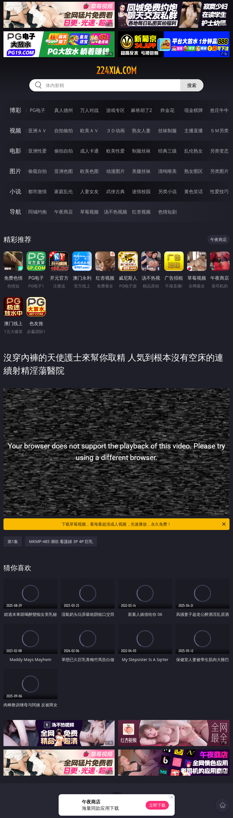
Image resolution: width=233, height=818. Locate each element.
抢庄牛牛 (219, 110)
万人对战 (89, 110)
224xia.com (116, 70)
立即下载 (157, 805)
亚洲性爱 (37, 151)
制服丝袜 (141, 151)
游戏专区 (115, 110)
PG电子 (37, 110)
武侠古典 (115, 191)
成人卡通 (89, 151)
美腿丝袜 (141, 171)
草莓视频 (89, 212)
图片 (15, 171)
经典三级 (167, 151)
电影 (15, 151)
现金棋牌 (193, 110)
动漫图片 (115, 171)
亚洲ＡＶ (37, 130)
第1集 (13, 541)
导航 (15, 212)
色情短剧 (167, 212)
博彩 (15, 110)
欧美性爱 (115, 151)
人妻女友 (89, 191)
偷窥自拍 (37, 171)
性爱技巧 (219, 191)
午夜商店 (63, 212)
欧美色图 (89, 171)
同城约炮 (37, 212)
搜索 (191, 85)
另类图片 (219, 171)
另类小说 (167, 191)
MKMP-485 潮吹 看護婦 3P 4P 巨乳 (61, 541)
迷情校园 (141, 191)
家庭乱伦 (63, 191)
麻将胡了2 (141, 110)
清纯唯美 (167, 171)
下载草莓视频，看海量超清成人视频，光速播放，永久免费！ (144, 524)
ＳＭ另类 (219, 130)
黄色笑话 (193, 191)
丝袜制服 (167, 130)
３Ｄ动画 (115, 130)
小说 (15, 191)
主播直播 (193, 130)
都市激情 (37, 191)
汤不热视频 (115, 212)
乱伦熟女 (193, 151)
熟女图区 (193, 171)
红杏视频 (141, 212)
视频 (15, 130)
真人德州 (63, 110)
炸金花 (167, 110)
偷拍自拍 (63, 151)
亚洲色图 (63, 171)
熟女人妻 (141, 130)
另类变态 (219, 151)
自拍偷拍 (63, 130)
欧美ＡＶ (89, 130)
